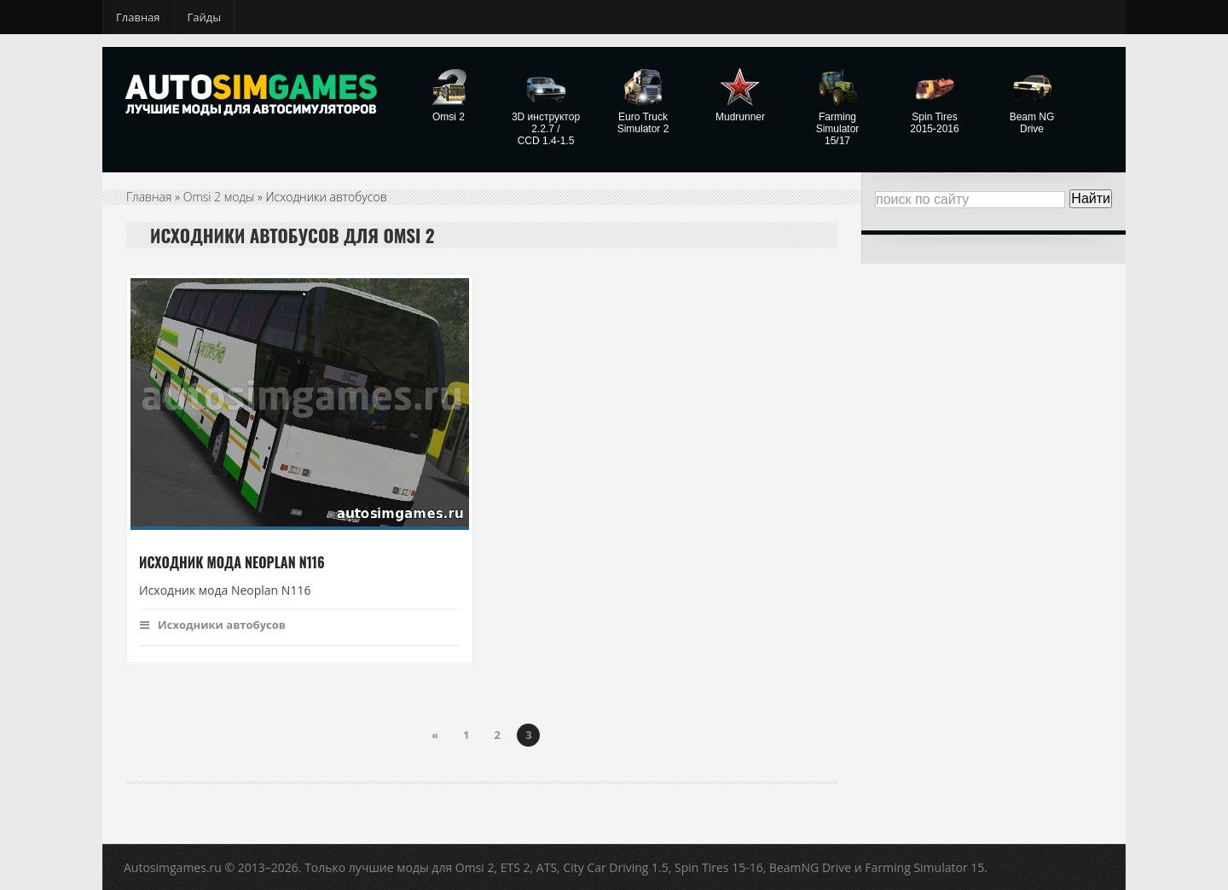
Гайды (205, 17)
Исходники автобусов (213, 624)
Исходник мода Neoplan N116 (232, 562)
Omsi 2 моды (218, 197)
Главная (138, 17)
